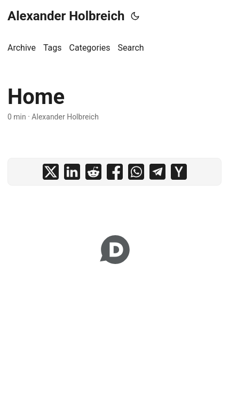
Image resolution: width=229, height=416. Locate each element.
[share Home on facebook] (115, 172)
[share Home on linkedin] (72, 172)
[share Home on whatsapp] (136, 172)
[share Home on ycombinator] (179, 172)
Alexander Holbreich (65, 16)
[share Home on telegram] (157, 172)
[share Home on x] (51, 172)
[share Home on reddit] (93, 172)
